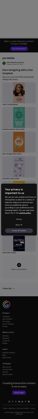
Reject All (19, 225)
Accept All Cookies (19, 230)
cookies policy (25, 213)
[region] (19, 209)
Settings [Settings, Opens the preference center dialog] (19, 219)
